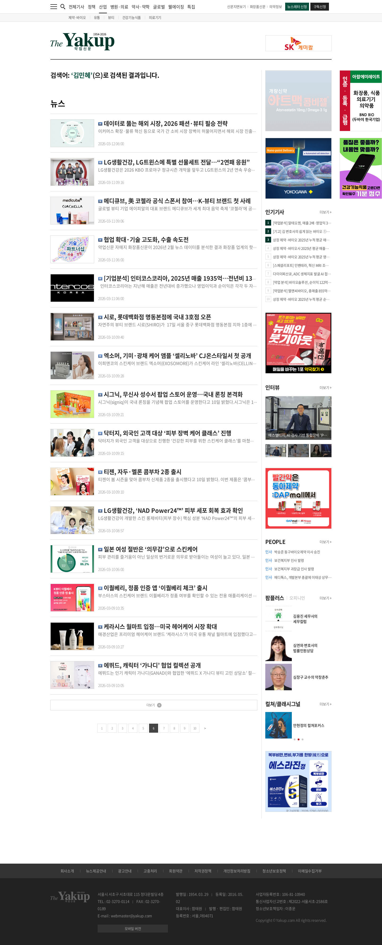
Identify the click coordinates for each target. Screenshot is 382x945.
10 (194, 728)
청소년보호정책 (274, 870)
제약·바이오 (77, 17)
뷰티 (111, 17)
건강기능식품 (131, 17)
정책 (92, 6)
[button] (295, 739)
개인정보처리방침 (236, 870)
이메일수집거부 (310, 870)
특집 (191, 6)
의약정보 (275, 6)
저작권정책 (202, 870)
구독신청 (320, 6)
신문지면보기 (236, 6)
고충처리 (150, 870)
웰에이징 (176, 6)
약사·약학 (141, 6)
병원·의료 (119, 6)
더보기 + (326, 211)
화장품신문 (258, 6)
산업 (103, 8)
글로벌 (159, 6)
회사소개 (67, 870)
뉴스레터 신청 (297, 6)
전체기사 (76, 6)
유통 (97, 17)
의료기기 (155, 17)
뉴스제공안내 (96, 870)
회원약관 (176, 870)
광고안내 (125, 870)
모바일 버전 (133, 928)
